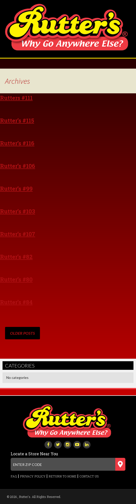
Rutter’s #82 (16, 256)
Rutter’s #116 (17, 143)
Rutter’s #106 (17, 166)
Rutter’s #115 (17, 120)
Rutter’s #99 (16, 188)
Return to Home (62, 476)
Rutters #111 (16, 97)
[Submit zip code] (120, 464)
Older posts (22, 333)
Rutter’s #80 (16, 279)
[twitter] (58, 444)
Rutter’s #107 (17, 234)
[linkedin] (86, 444)
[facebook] (48, 444)
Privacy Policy (33, 476)
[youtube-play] (77, 444)
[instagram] (67, 444)
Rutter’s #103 (17, 211)
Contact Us (89, 476)
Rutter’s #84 (16, 302)
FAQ (14, 476)
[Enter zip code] (68, 464)
